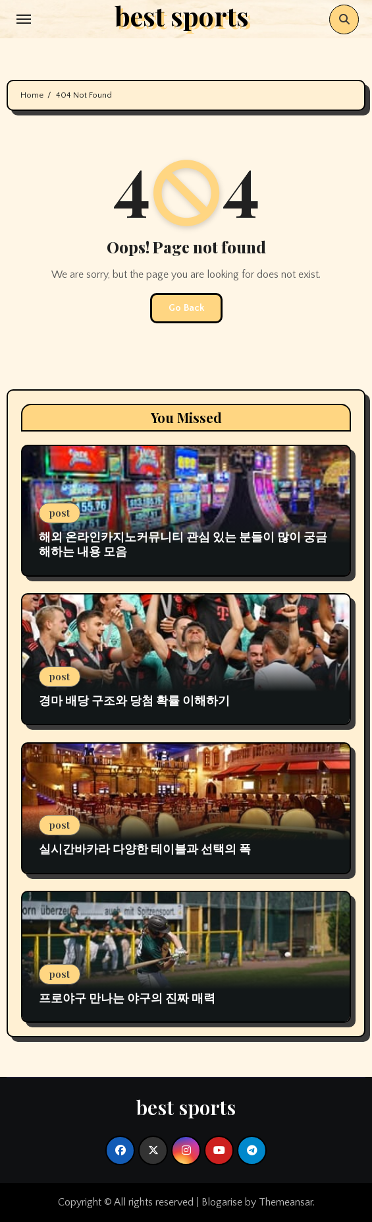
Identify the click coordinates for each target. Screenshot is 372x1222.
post (59, 512)
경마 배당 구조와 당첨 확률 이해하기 (134, 700)
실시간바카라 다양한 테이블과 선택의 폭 (145, 848)
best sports (186, 1107)
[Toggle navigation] (23, 19)
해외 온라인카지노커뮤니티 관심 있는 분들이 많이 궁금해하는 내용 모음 (183, 544)
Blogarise (221, 1202)
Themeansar (286, 1202)
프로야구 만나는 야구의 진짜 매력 (127, 998)
